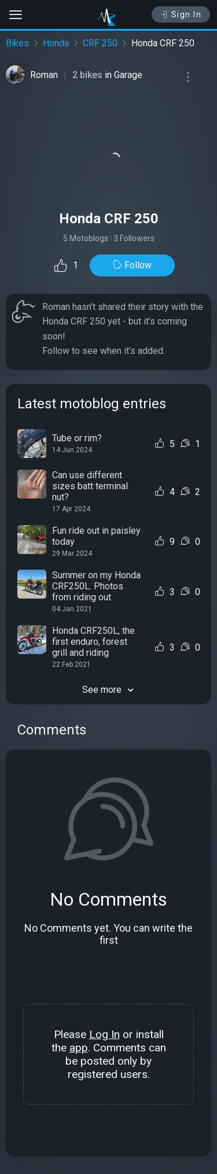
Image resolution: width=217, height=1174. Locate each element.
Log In (104, 1034)
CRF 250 (100, 43)
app (78, 1047)
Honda (56, 43)
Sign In (180, 14)
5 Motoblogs (85, 238)
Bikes (17, 43)
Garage (128, 74)
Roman (44, 74)
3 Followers (134, 238)
